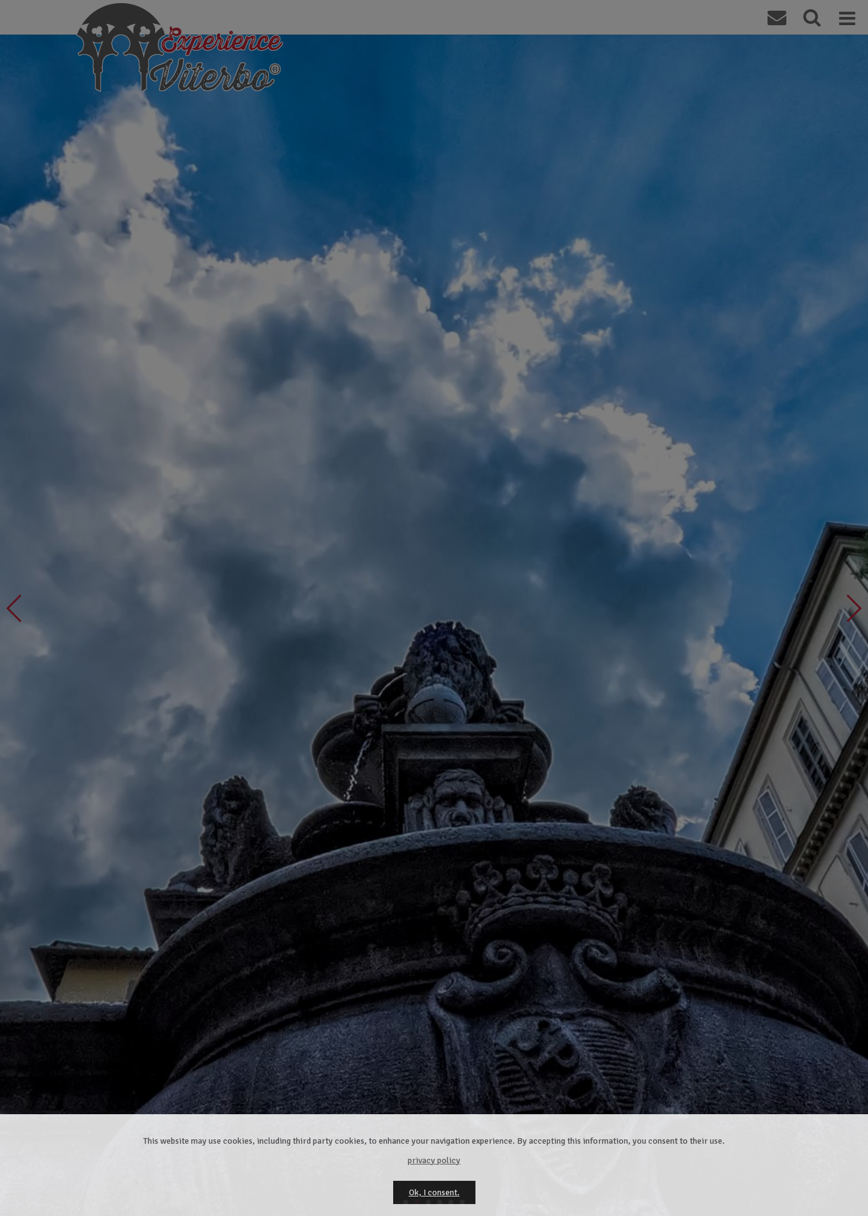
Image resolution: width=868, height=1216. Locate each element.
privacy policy (434, 1160)
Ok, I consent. (434, 1192)
